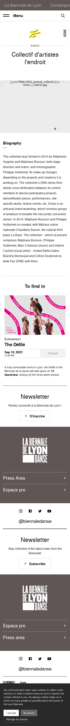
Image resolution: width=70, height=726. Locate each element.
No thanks (29, 713)
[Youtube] (49, 511)
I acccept (11, 713)
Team (23, 682)
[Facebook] (30, 511)
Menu (13, 16)
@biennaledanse (35, 521)
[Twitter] (40, 511)
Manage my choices (17, 719)
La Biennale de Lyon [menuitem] (22, 5)
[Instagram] (21, 511)
